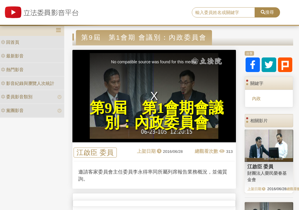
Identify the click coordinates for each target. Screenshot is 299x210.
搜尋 (267, 12)
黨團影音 (12, 110)
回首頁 (10, 42)
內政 (256, 98)
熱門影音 (12, 69)
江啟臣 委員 (95, 153)
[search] (223, 12)
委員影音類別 (16, 96)
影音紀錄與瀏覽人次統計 (27, 83)
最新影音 (12, 55)
